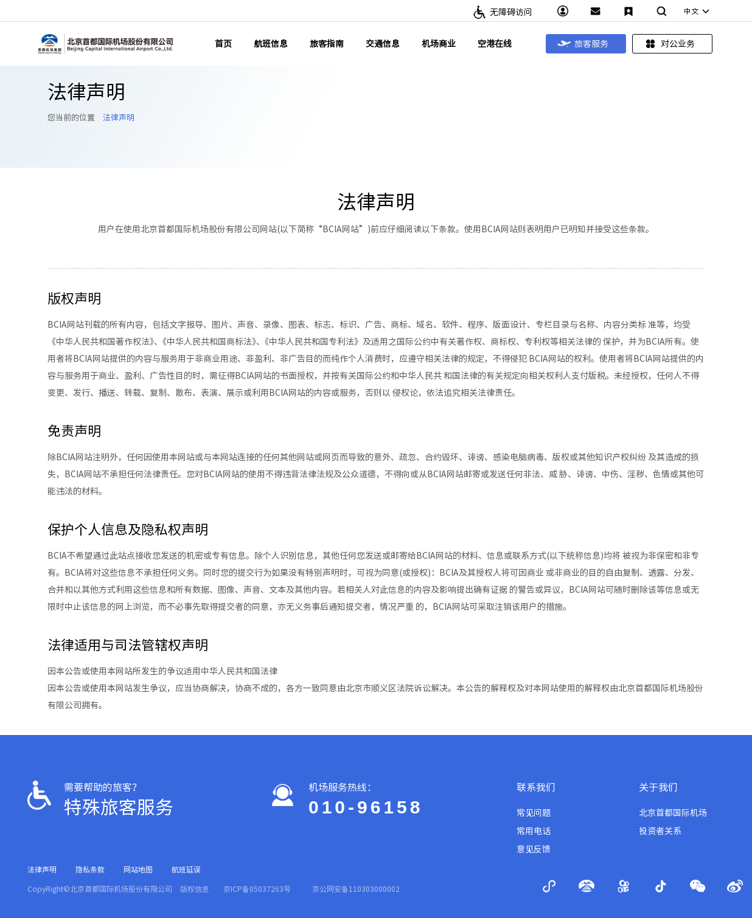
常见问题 (534, 813)
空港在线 (495, 44)
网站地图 (138, 869)
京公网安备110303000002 (356, 888)
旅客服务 (582, 44)
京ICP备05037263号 (257, 888)
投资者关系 (660, 831)
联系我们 (536, 787)
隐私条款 (90, 869)
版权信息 (194, 888)
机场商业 (439, 44)
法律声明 (118, 118)
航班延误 (186, 869)
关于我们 (658, 787)
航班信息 (271, 44)
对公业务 (669, 44)
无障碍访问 (511, 12)
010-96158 (365, 807)
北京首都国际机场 (673, 813)
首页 (223, 44)
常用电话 (534, 831)
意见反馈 (534, 849)
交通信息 (383, 44)
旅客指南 (327, 44)
